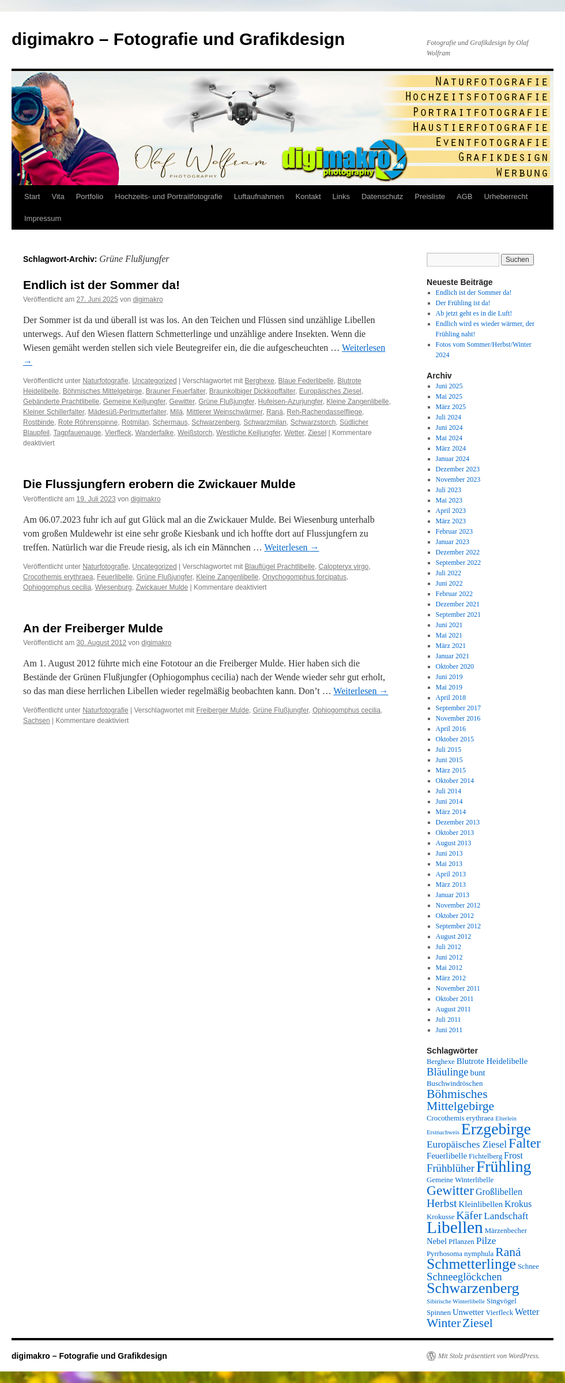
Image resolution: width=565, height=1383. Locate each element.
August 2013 (454, 843)
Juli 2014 (448, 791)
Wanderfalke (154, 433)
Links (341, 196)
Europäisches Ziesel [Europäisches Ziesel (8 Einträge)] (467, 1144)
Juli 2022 (448, 573)
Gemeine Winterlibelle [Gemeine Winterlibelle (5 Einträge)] (460, 1180)
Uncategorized (154, 381)
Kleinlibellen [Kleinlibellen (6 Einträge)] (481, 1204)
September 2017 (458, 708)
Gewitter (182, 402)
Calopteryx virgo (344, 567)
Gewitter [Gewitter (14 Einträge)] (450, 1190)
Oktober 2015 (455, 739)
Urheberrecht (506, 196)
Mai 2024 (449, 438)
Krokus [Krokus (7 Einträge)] (518, 1204)
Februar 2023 (454, 531)
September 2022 (458, 563)
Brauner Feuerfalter (175, 391)
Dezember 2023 (458, 469)
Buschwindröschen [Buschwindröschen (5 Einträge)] (455, 1084)
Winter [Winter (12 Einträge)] (444, 1323)
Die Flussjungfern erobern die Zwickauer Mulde (159, 483)
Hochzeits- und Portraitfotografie (168, 196)
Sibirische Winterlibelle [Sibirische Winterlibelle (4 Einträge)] (456, 1301)
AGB (464, 196)
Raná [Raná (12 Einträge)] (508, 1252)
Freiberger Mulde (222, 710)
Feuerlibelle (115, 577)
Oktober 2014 (455, 781)
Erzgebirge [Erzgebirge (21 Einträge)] (496, 1129)
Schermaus (170, 422)
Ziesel (317, 433)
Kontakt (308, 196)
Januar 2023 (452, 542)
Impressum (42, 218)
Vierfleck (118, 433)
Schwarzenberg (215, 422)
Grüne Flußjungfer (226, 402)
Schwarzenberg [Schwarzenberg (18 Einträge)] (473, 1288)
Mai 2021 (449, 635)
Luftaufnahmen (259, 196)
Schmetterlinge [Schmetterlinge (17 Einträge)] (471, 1263)
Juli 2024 (448, 417)
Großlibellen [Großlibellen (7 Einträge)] (499, 1192)
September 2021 (458, 614)
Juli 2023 (448, 490)
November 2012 (458, 905)
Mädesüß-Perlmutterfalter (127, 412)
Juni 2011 (449, 1030)
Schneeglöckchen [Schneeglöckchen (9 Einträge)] (464, 1276)
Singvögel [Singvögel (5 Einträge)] (502, 1301)
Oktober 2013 (455, 833)
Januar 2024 (452, 459)
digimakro (148, 299)
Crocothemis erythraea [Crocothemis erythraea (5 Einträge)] (460, 1118)
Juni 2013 (449, 853)
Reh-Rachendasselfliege (324, 412)
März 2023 (451, 521)
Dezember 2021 (458, 604)
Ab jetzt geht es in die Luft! (474, 313)
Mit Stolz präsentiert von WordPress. (489, 1356)
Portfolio (90, 196)
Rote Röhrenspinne (88, 422)
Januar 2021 (452, 656)
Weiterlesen (291, 547)
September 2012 (458, 926)
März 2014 (451, 812)
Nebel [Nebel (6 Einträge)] (437, 1241)
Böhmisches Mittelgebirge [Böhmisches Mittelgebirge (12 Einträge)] (460, 1100)
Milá (176, 412)
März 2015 (451, 770)
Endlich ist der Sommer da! (101, 284)
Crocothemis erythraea (58, 577)
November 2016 (458, 718)
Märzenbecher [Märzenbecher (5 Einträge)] (506, 1231)
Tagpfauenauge (77, 433)
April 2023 (451, 511)
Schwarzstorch (313, 422)
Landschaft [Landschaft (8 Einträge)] (506, 1215)
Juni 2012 (449, 957)
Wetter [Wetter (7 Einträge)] (527, 1312)
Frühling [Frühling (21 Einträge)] (504, 1166)
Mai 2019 (449, 687)
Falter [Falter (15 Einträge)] (524, 1142)
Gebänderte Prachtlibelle (61, 402)
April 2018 (451, 698)
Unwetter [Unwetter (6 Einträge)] (468, 1312)
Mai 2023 (449, 500)
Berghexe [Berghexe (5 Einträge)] (441, 1062)
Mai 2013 (449, 864)
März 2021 (451, 646)
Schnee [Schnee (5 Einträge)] (528, 1266)
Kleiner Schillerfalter (53, 412)
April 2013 (451, 874)
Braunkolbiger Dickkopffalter (252, 391)
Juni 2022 (449, 583)
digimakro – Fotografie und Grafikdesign (178, 38)
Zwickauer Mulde (161, 587)
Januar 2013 (452, 895)
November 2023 (458, 479)
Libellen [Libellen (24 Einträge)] (455, 1227)
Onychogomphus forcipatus (304, 577)
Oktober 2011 (455, 999)
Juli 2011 (448, 1019)
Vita (57, 196)
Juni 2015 (449, 760)
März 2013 (451, 884)
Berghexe (259, 381)
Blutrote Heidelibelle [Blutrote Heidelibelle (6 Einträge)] (492, 1061)
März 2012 (451, 978)
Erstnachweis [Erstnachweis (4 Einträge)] (443, 1132)
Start (32, 196)
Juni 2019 (449, 677)
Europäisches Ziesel (330, 391)
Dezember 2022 (458, 552)
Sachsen (36, 721)
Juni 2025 (449, 386)
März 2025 (451, 407)
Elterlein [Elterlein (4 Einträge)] (506, 1118)
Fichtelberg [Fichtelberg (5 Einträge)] (485, 1156)
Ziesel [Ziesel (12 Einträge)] (477, 1323)
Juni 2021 (449, 625)
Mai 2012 (449, 968)
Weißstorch (195, 433)
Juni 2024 (449, 427)
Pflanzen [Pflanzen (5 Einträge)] (461, 1242)
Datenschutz (382, 196)
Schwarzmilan (265, 422)
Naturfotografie (105, 381)
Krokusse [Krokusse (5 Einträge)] (440, 1217)
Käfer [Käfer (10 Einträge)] (469, 1215)
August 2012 (454, 936)
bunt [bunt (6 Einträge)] (477, 1072)
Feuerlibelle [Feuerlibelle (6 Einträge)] (447, 1155)
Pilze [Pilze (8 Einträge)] (486, 1240)
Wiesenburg (113, 587)
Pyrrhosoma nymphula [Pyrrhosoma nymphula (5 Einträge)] (460, 1254)
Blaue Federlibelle (306, 381)
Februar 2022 (454, 594)
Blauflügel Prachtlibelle (280, 567)
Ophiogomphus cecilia (57, 587)
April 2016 (451, 729)
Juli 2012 (448, 947)
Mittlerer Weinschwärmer (224, 412)
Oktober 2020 (455, 666)
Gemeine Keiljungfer (134, 402)
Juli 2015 (448, 749)
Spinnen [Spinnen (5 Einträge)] (439, 1313)
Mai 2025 (449, 396)
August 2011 (453, 1009)
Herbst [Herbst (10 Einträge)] (442, 1203)
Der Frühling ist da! (463, 303)
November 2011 (458, 988)
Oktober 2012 (455, 916)
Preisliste (430, 196)
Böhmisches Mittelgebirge (102, 391)
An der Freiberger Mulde (93, 628)
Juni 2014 (449, 801)
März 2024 (451, 448)
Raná (274, 412)
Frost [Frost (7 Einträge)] (513, 1155)
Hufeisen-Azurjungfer (290, 402)
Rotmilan (135, 422)
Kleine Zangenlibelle (357, 402)
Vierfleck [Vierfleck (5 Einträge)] (500, 1313)
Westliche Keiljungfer (248, 433)
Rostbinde (38, 422)
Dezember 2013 (458, 822)
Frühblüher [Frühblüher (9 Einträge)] (450, 1168)
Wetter (294, 433)
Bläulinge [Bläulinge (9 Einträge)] (448, 1072)
